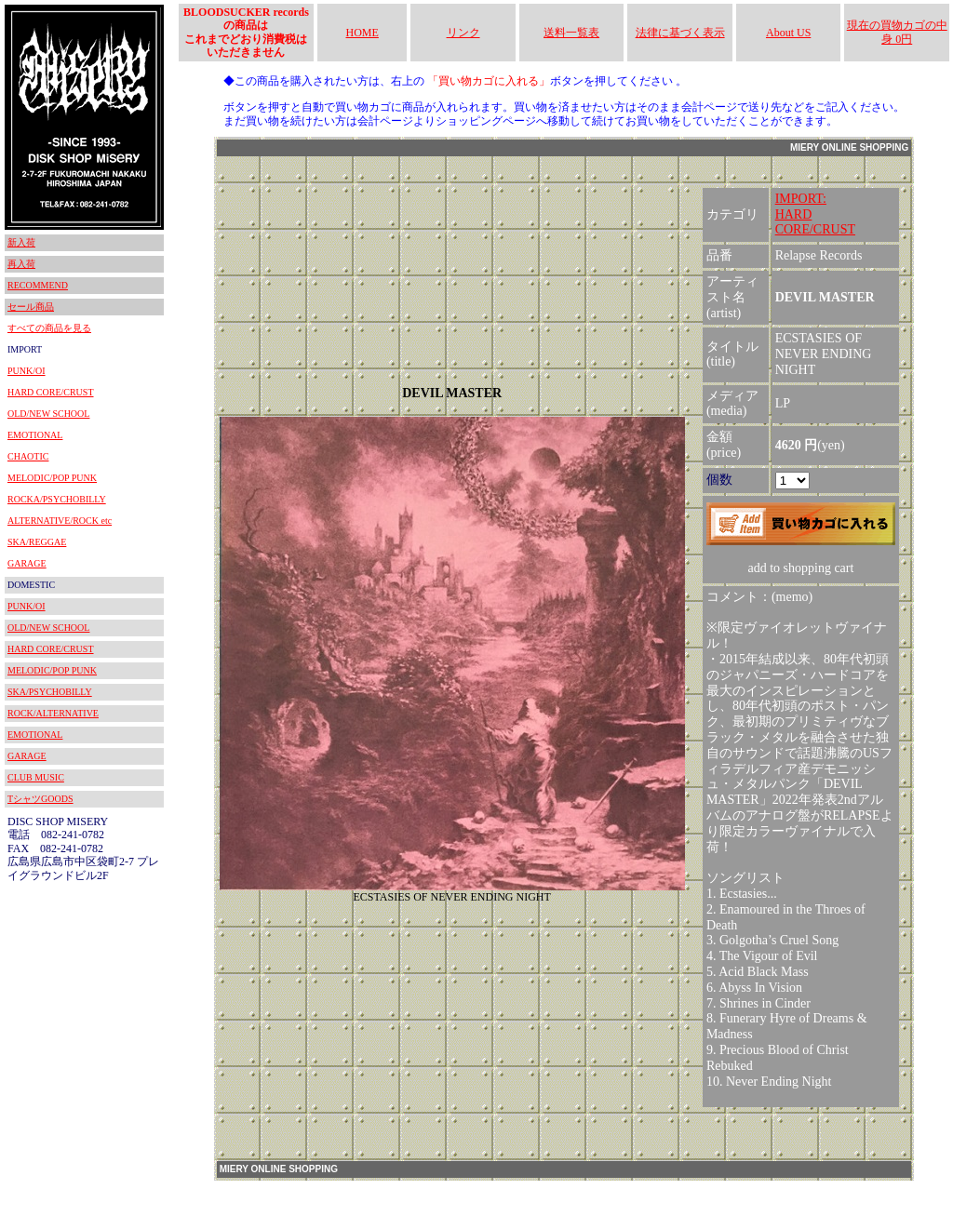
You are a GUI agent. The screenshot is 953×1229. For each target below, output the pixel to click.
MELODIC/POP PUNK (52, 478)
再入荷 (21, 264)
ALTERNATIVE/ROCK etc (59, 520)
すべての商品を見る (49, 328)
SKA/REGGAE (36, 542)
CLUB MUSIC (35, 777)
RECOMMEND (37, 285)
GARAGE (27, 563)
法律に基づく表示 (680, 32)
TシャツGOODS (40, 799)
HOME (362, 32)
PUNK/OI (26, 371)
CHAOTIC (27, 456)
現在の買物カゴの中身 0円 (897, 32)
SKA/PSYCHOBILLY (49, 692)
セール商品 (30, 306)
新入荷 (21, 242)
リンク (463, 32)
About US (788, 32)
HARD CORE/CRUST (50, 392)
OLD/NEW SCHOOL (48, 413)
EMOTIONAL (34, 435)
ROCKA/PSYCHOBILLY (56, 499)
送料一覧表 (571, 32)
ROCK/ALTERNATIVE (53, 713)
